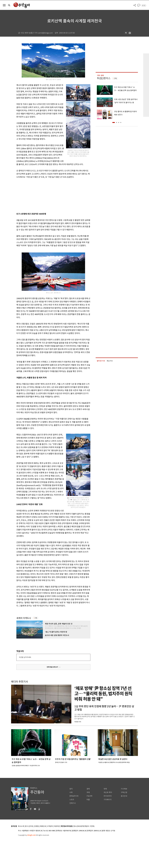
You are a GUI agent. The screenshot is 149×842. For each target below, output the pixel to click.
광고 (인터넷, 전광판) (32, 826)
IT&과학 (89, 796)
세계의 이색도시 (23, 618)
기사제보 (124, 789)
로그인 (143, 5)
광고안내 (124, 796)
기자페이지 (108, 800)
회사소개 (21, 826)
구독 (35, 618)
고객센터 (50, 826)
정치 (71, 789)
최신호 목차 (108, 792)
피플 (88, 800)
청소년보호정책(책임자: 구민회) (83, 826)
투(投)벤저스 (103, 78)
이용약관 (57, 826)
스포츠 (71, 800)
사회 (71, 792)
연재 (105, 789)
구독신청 (124, 792)
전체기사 (72, 803)
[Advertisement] (48, 195)
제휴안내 (43, 826)
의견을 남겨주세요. (25, 657)
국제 (88, 792)
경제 (88, 789)
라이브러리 (108, 796)
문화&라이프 (74, 796)
